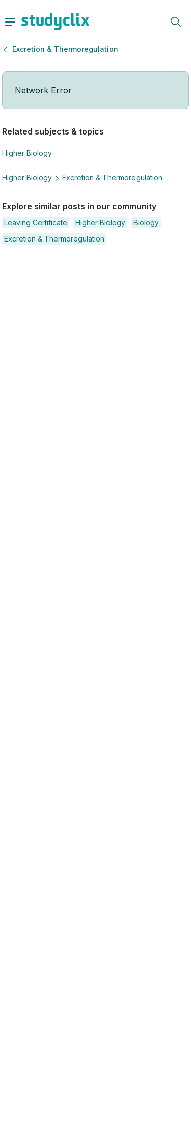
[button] (35, 223)
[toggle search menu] (176, 21)
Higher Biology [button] (27, 153)
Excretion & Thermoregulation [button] (65, 49)
